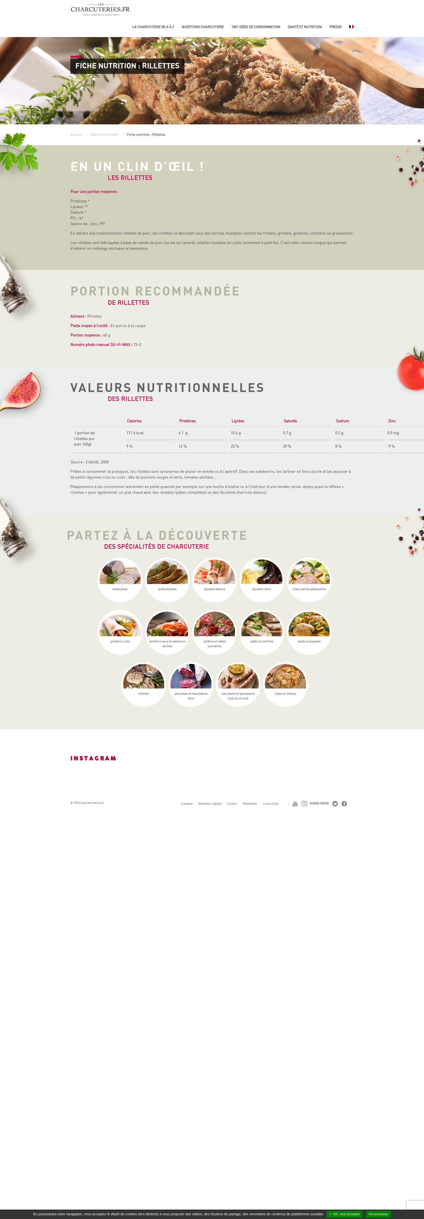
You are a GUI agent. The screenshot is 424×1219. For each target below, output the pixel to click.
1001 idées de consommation (255, 27)
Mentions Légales (210, 803)
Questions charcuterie (203, 27)
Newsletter (250, 803)
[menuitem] (351, 29)
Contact (232, 803)
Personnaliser (378, 1214)
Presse (335, 27)
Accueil (76, 135)
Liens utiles (271, 803)
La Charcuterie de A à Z (153, 27)
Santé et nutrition (305, 27)
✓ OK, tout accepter (344, 1214)
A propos (187, 803)
